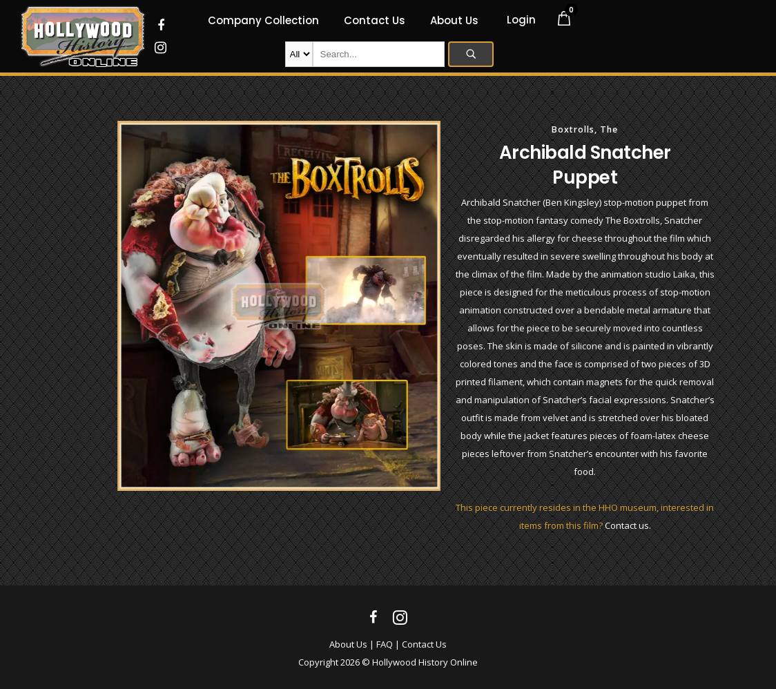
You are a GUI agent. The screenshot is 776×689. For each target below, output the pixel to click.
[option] (279, 306)
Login (521, 20)
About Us (348, 644)
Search (471, 54)
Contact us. (628, 525)
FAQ (384, 644)
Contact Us (424, 644)
